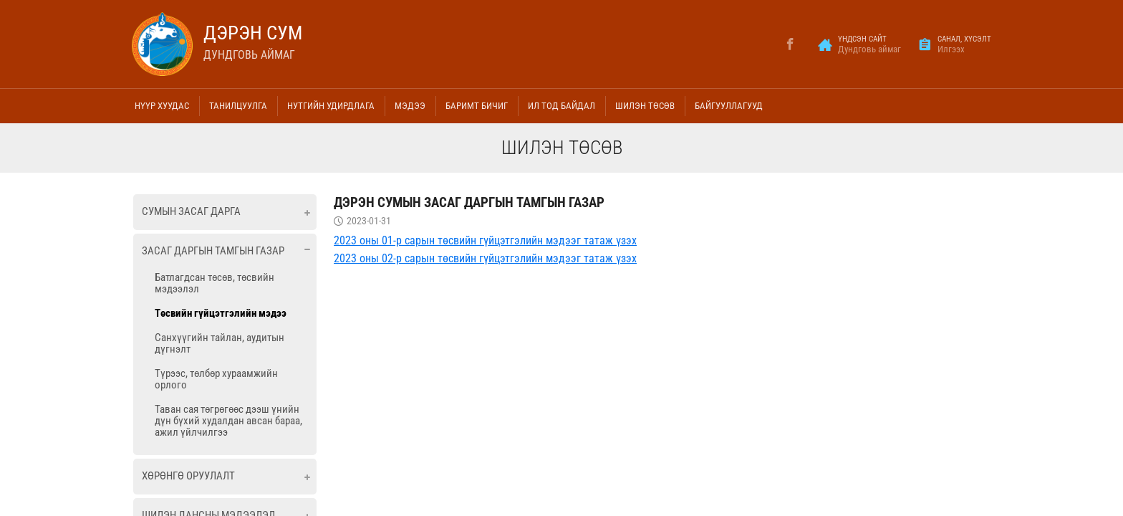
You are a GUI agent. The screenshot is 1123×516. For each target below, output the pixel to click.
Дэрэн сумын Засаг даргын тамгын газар (469, 202)
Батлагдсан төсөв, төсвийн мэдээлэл (214, 283)
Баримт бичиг (476, 105)
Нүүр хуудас (162, 105)
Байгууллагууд (729, 105)
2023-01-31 (369, 220)
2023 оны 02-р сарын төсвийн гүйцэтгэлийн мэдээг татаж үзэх (485, 258)
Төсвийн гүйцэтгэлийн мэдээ (220, 313)
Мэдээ (410, 105)
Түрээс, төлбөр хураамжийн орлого (216, 379)
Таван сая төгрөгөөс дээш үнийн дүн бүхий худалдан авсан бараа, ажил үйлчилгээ (228, 421)
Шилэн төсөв (645, 105)
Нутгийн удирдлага (331, 105)
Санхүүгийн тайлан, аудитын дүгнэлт (219, 343)
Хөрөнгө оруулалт (188, 475)
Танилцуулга (238, 105)
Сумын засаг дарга (191, 211)
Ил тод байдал (561, 105)
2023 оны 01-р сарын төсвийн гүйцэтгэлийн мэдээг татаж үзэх (485, 240)
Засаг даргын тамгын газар (213, 250)
